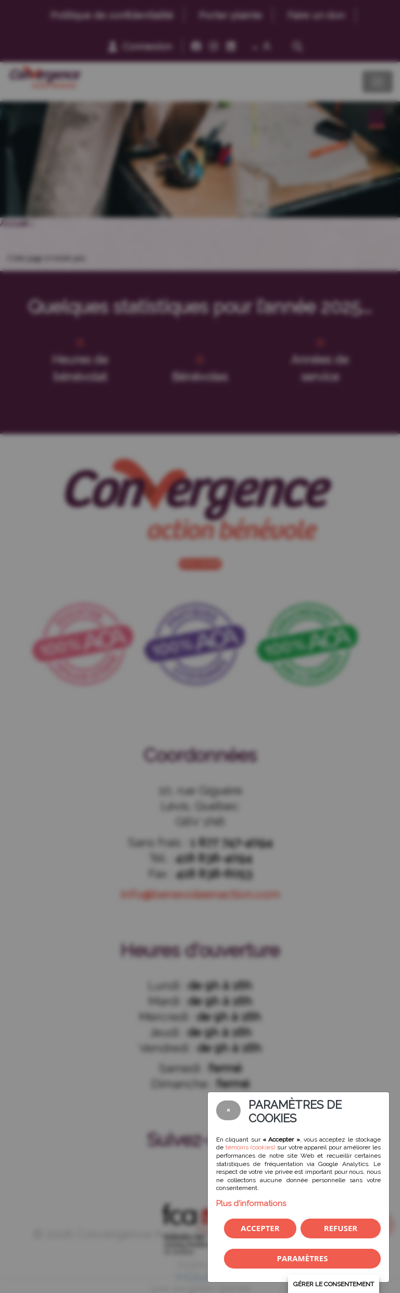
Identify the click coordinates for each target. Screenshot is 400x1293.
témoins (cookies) (250, 1147)
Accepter (260, 1228)
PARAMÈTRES (302, 1258)
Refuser (340, 1228)
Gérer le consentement (333, 1284)
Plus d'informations (251, 1203)
